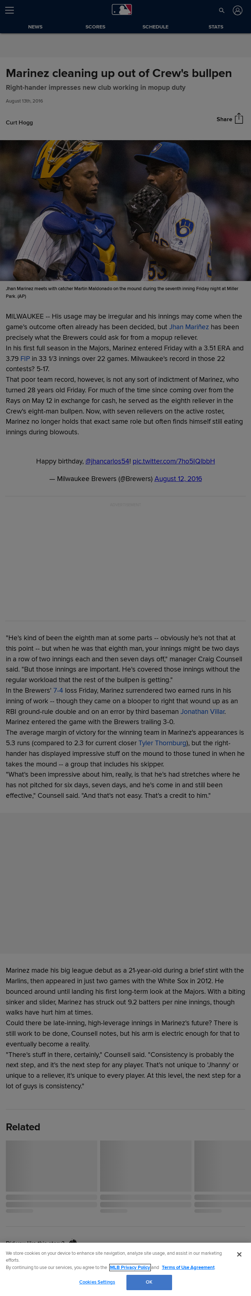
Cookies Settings (97, 1282)
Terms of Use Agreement (188, 1267)
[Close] (239, 1254)
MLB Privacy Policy (130, 1267)
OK (149, 1282)
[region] (125, 1269)
